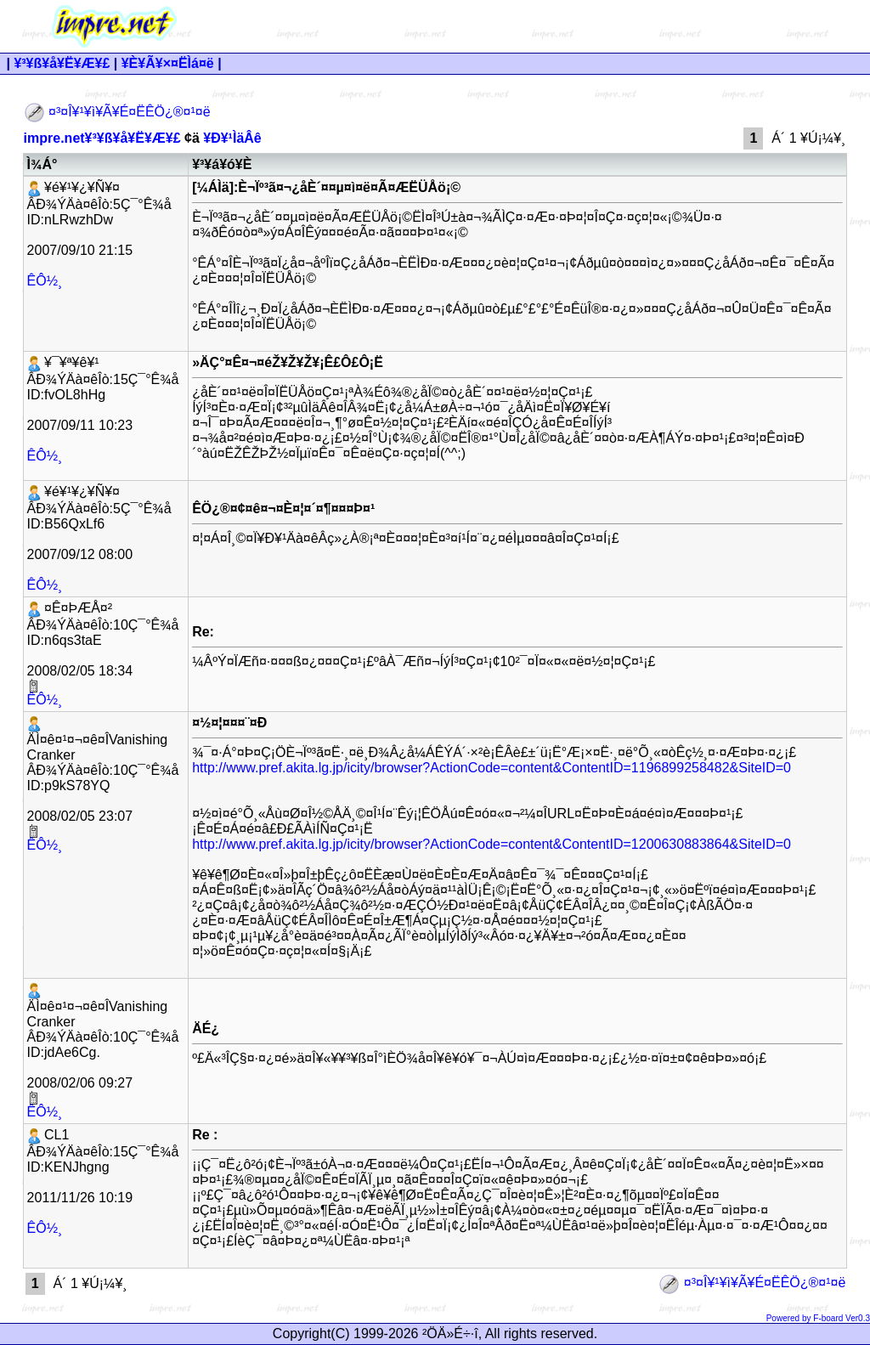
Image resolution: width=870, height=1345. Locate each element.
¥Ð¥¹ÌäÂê (232, 138)
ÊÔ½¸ (45, 281)
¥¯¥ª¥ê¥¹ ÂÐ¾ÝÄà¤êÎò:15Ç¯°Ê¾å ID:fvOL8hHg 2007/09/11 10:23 (103, 393)
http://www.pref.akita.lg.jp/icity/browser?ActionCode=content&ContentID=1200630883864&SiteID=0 (491, 844)
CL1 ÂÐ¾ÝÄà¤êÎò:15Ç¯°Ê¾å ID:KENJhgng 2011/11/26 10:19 (103, 1166)
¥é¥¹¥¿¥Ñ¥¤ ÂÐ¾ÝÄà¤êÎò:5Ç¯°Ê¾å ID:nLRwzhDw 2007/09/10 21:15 (99, 218)
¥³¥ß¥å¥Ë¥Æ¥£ (62, 63)
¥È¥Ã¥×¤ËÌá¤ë (167, 63)
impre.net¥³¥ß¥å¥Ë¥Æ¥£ (102, 138)
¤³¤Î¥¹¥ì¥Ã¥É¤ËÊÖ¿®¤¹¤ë (117, 112)
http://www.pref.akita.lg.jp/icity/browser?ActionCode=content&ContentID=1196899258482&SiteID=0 (491, 767)
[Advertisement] (550, 26)
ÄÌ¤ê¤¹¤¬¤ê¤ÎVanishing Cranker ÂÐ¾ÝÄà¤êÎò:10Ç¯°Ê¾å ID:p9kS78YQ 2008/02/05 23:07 (103, 776)
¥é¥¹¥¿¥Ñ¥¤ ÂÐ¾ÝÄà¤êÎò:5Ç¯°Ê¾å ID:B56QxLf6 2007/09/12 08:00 (99, 523)
